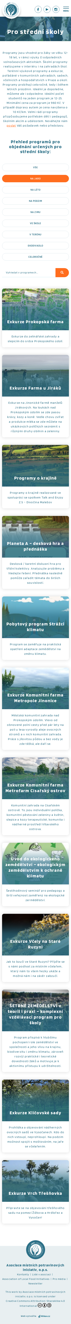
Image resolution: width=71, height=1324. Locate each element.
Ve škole (35, 223)
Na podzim (35, 201)
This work (11, 1291)
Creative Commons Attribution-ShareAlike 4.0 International (35, 1303)
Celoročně (35, 256)
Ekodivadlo (35, 245)
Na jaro (35, 178)
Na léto (35, 189)
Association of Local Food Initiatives (25, 1278)
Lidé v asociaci (41, 1274)
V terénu (35, 234)
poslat (11, 125)
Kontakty (23, 1274)
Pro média (59, 1278)
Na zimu (35, 212)
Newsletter (35, 1283)
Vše (35, 167)
